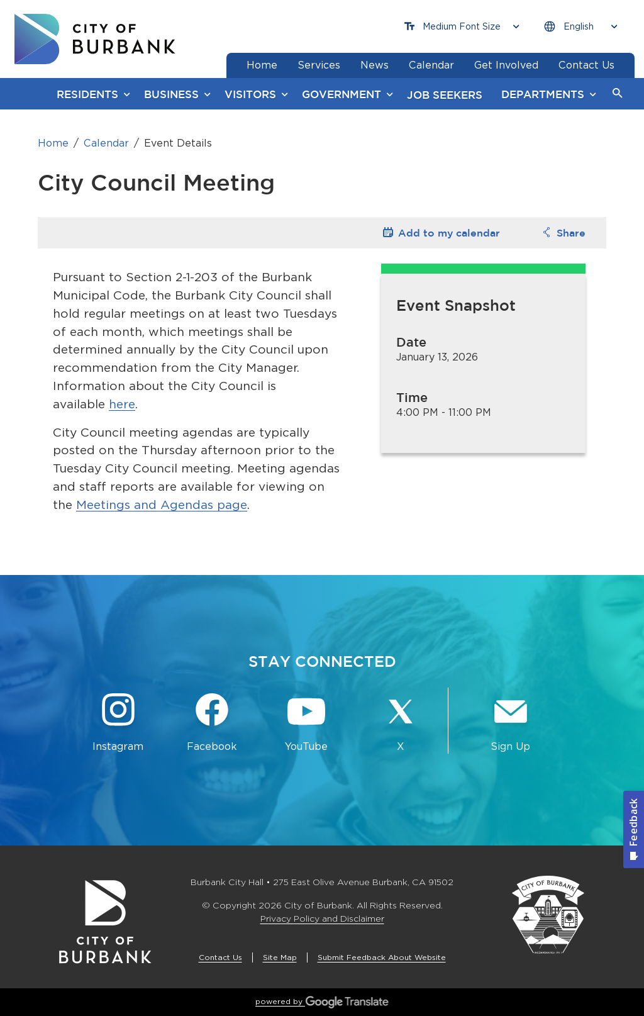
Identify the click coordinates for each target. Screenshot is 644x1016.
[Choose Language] (580, 27)
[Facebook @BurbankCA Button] (212, 723)
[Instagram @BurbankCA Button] (118, 723)
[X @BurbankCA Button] (400, 723)
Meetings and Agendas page (161, 505)
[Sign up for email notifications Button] (510, 723)
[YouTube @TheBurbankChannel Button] (306, 723)
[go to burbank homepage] (94, 39)
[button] (618, 93)
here (122, 404)
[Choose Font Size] (461, 27)
